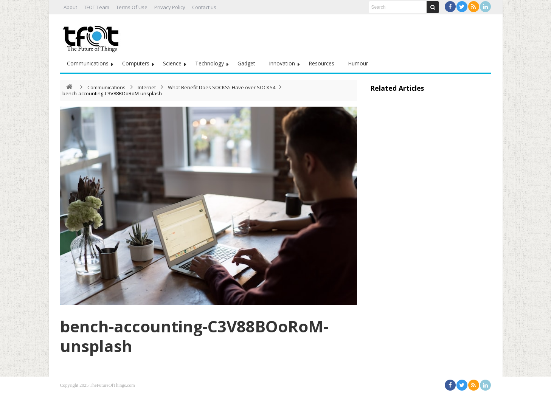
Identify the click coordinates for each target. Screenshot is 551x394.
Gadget (246, 63)
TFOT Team (96, 7)
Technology (209, 63)
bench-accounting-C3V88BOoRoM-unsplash (194, 336)
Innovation (282, 63)
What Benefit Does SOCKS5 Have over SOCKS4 (221, 87)
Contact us (204, 7)
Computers (135, 63)
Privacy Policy (169, 7)
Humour (358, 63)
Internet (147, 87)
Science (172, 63)
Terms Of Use (131, 7)
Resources (321, 63)
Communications (88, 63)
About (70, 7)
